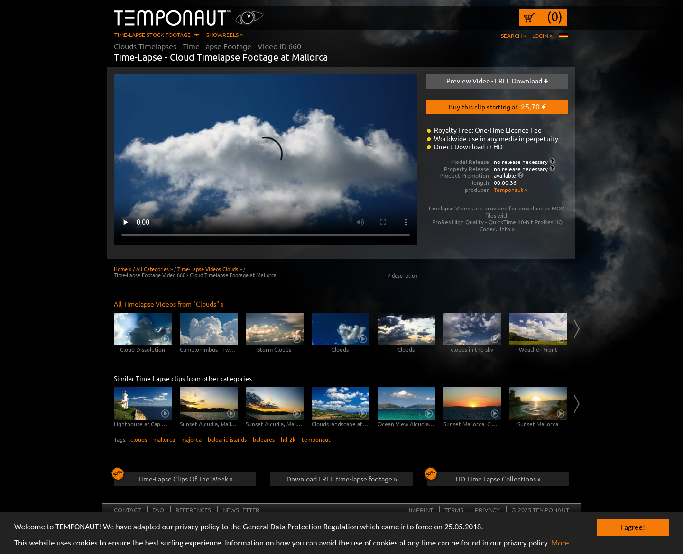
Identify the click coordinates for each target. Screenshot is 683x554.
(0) (555, 16)
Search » (513, 35)
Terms (453, 510)
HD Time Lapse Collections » (484, 477)
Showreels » (224, 34)
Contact (127, 510)
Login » (542, 35)
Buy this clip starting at (497, 106)
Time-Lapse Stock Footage (152, 34)
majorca (191, 439)
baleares (264, 439)
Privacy (487, 510)
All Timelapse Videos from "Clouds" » (169, 304)
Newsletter (240, 510)
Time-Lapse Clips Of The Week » (173, 477)
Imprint (421, 510)
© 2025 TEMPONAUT (540, 510)
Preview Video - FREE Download (497, 80)
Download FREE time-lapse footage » (341, 478)
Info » (507, 229)
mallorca (164, 439)
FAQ (158, 510)
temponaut (316, 439)
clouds (138, 439)
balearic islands (227, 439)
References (193, 510)
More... (563, 543)
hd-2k (288, 439)
